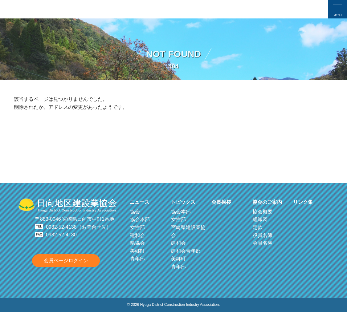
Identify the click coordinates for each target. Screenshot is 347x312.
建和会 (137, 235)
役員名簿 (262, 235)
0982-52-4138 (61, 227)
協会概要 (262, 211)
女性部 (137, 227)
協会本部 (140, 219)
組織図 (260, 219)
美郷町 (137, 251)
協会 (135, 211)
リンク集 (303, 202)
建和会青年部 (186, 251)
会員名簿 (262, 243)
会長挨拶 (221, 202)
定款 (258, 227)
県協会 (137, 243)
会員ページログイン (66, 260)
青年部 (137, 258)
